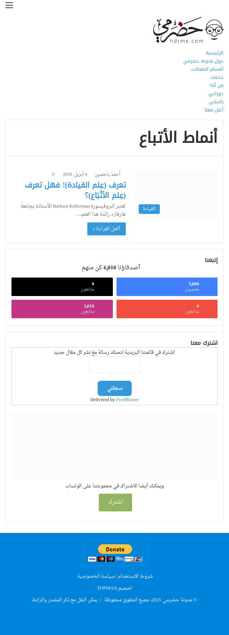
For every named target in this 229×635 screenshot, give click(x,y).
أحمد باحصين (107, 175)
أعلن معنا (214, 109)
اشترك (115, 502)
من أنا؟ (216, 85)
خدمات (216, 77)
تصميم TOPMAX (114, 588)
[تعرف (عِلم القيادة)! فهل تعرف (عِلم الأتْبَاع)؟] (176, 194)
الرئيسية (214, 52)
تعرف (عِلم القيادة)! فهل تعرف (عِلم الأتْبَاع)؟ (75, 190)
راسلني (216, 101)
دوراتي (216, 93)
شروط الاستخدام (135, 576)
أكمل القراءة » (107, 228)
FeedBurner (127, 399)
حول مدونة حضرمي (203, 60)
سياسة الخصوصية (96, 576)
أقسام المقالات (207, 69)
